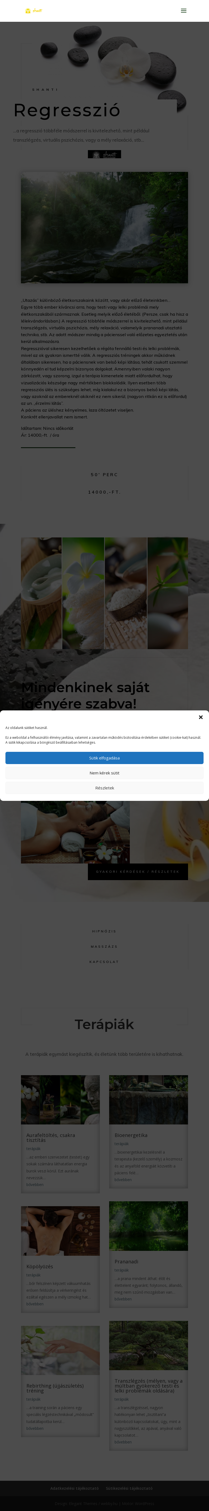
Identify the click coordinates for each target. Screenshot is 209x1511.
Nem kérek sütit (104, 773)
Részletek (104, 788)
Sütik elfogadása (104, 758)
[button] (201, 717)
